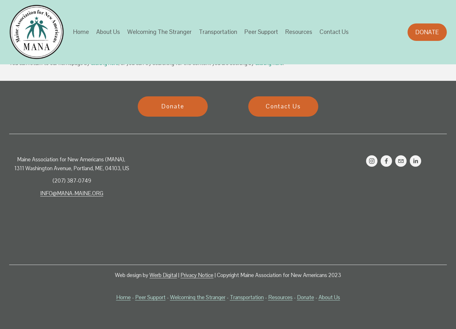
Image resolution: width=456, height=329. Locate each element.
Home (81, 32)
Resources (298, 32)
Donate (427, 32)
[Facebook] (386, 161)
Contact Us (334, 32)
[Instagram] (371, 161)
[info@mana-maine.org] (401, 161)
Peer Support (261, 32)
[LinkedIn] (415, 161)
